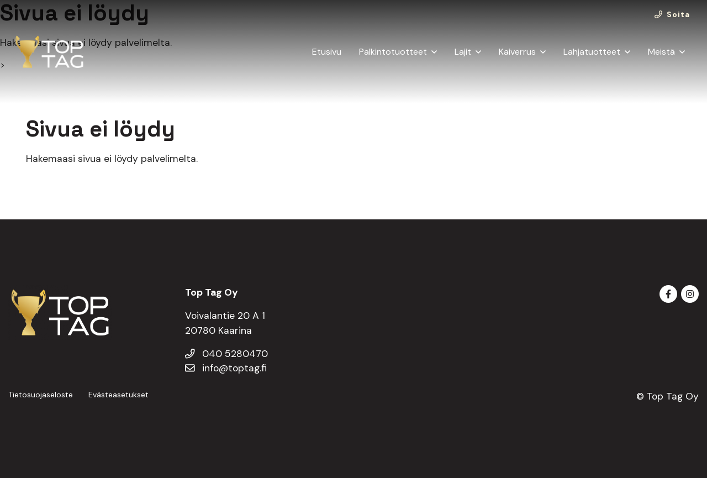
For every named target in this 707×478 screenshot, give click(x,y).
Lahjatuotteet (591, 51)
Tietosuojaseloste (40, 395)
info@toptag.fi (226, 368)
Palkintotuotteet (393, 51)
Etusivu (326, 51)
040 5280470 (226, 354)
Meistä (661, 51)
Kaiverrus (517, 51)
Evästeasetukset (118, 395)
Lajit (463, 51)
